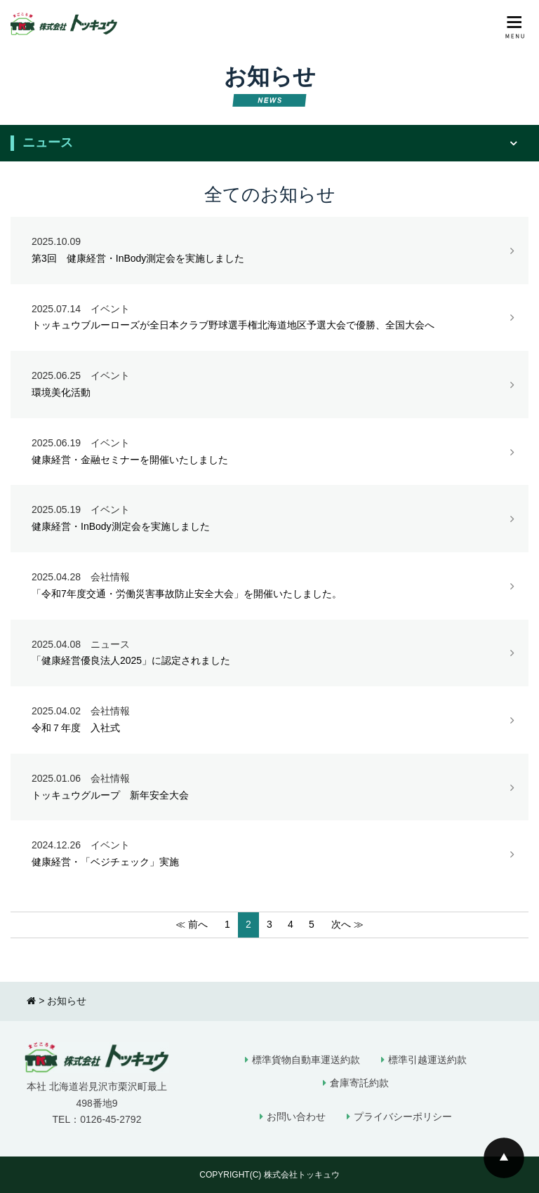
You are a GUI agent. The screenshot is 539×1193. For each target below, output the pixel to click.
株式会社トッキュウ (302, 1175)
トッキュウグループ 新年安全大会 (269, 787)
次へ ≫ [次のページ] (347, 924)
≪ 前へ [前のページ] (191, 924)
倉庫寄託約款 (359, 1082)
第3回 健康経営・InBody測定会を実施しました (269, 250)
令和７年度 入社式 (269, 720)
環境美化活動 (269, 384)
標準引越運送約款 (427, 1059)
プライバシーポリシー (403, 1116)
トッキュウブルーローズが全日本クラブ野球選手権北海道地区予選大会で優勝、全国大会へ (269, 318)
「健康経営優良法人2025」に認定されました (269, 653)
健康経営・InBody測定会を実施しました (269, 518)
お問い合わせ (296, 1116)
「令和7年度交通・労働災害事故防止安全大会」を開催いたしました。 (269, 586)
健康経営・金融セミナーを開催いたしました (269, 452)
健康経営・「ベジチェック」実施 (269, 854)
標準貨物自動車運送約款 (306, 1059)
